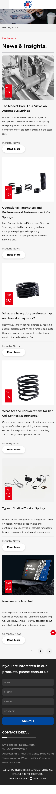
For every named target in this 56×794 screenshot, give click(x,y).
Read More (13, 149)
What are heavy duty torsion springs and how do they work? (27, 316)
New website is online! (17, 601)
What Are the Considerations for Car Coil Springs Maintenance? (27, 413)
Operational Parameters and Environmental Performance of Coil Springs (26, 212)
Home (6, 27)
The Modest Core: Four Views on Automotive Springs (24, 108)
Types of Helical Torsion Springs (24, 508)
